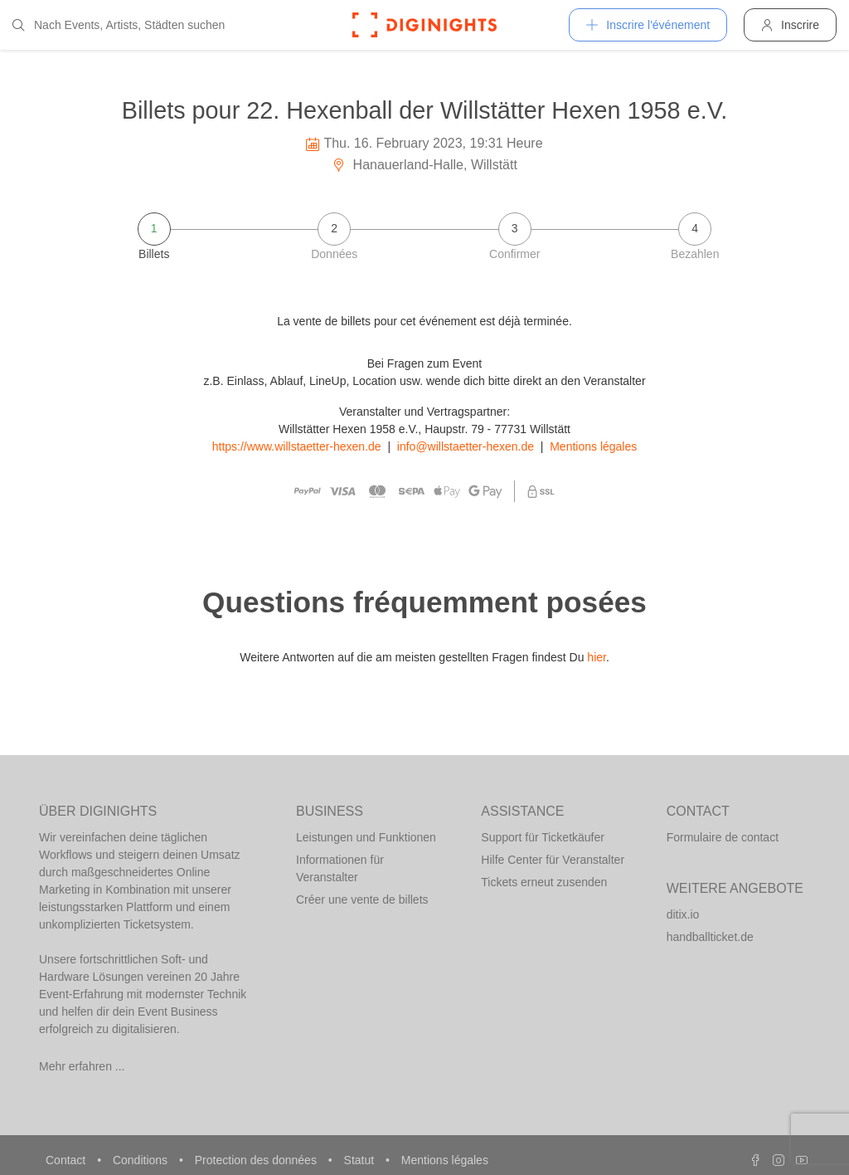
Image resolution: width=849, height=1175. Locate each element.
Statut (360, 1160)
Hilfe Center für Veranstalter (552, 859)
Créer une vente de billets (362, 899)
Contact (67, 1160)
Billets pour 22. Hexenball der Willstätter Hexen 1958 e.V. (424, 110)
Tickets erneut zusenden (544, 882)
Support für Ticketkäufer (542, 837)
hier (596, 657)
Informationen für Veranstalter (340, 868)
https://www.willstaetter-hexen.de (296, 446)
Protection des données (257, 1160)
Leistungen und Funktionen (366, 837)
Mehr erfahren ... (82, 1066)
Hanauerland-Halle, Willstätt (424, 165)
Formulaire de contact (723, 837)
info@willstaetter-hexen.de (465, 446)
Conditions (142, 1160)
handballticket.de (710, 936)
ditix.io (683, 914)
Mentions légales (593, 446)
